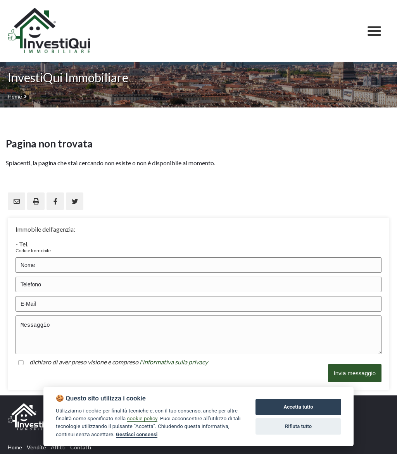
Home (15, 96)
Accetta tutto (298, 407)
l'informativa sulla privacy (174, 362)
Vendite (36, 447)
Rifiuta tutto (298, 426)
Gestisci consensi (136, 434)
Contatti (80, 447)
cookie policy (142, 418)
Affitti (58, 447)
